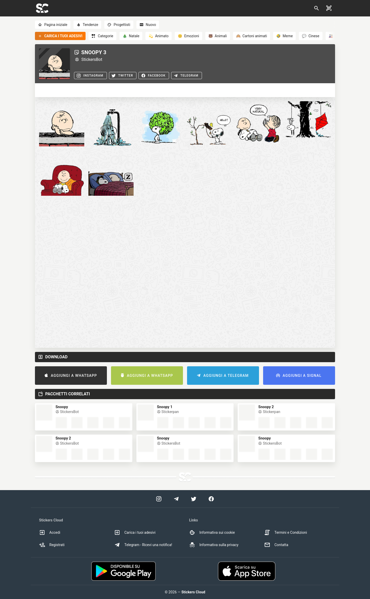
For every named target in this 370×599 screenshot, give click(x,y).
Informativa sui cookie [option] (212, 532)
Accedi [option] (49, 532)
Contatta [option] (276, 545)
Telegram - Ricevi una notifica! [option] (143, 545)
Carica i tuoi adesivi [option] (134, 532)
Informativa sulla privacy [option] (213, 545)
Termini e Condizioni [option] (285, 532)
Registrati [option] (51, 545)
